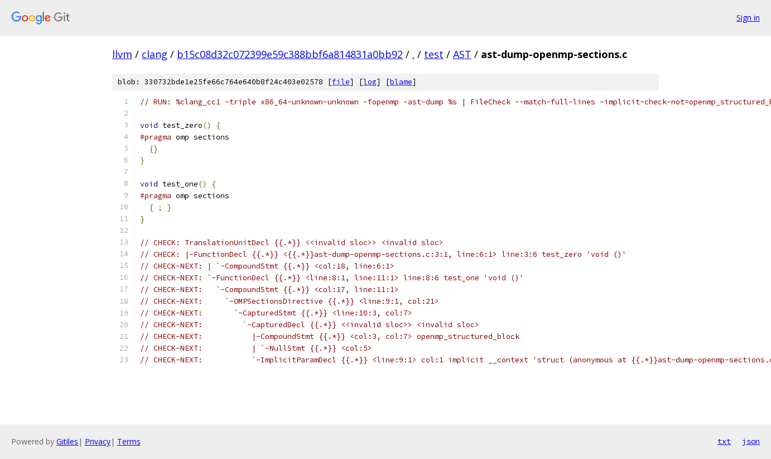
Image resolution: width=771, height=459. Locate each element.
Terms (129, 441)
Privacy (97, 441)
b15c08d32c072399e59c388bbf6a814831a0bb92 (290, 54)
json (751, 441)
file (341, 82)
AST (462, 54)
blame (401, 82)
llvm (122, 54)
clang (154, 54)
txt (724, 441)
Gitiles (67, 441)
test (434, 54)
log (370, 82)
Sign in (748, 17)
